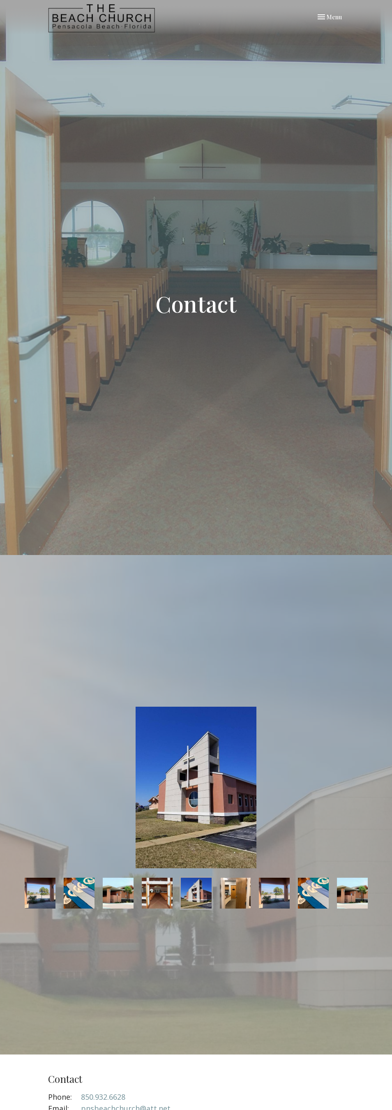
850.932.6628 (103, 1097)
